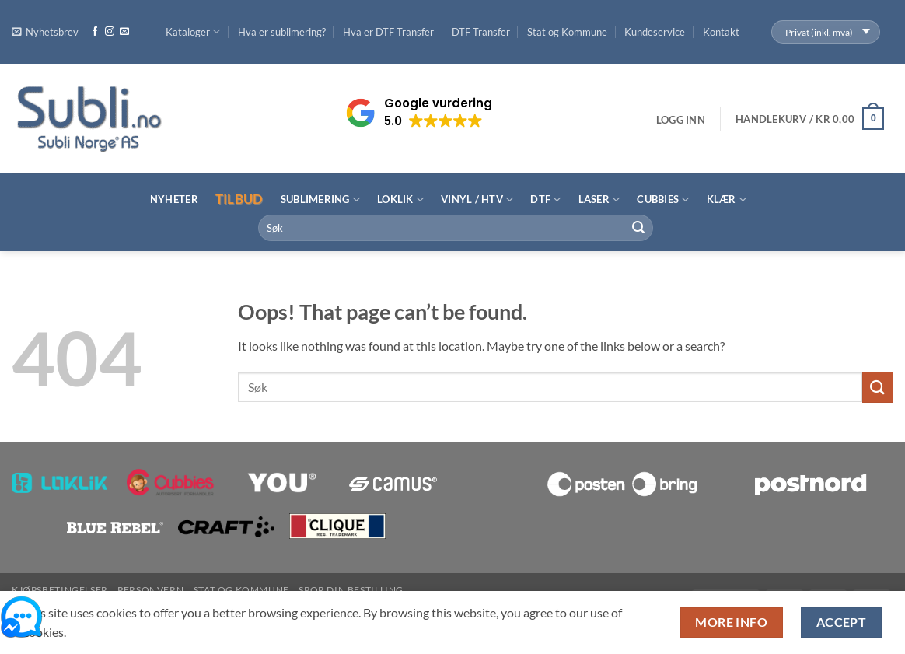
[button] (45, 32)
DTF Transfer (481, 32)
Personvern (150, 590)
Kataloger (193, 31)
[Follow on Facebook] (95, 31)
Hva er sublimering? (282, 32)
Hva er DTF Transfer (388, 32)
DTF (545, 199)
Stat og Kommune (567, 32)
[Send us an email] (124, 31)
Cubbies (663, 199)
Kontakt (721, 32)
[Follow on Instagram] (109, 31)
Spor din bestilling (351, 590)
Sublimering (320, 199)
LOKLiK (400, 199)
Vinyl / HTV (477, 199)
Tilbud (239, 199)
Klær (726, 199)
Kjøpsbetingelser (60, 590)
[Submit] (638, 228)
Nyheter (174, 199)
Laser (599, 199)
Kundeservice (654, 32)
